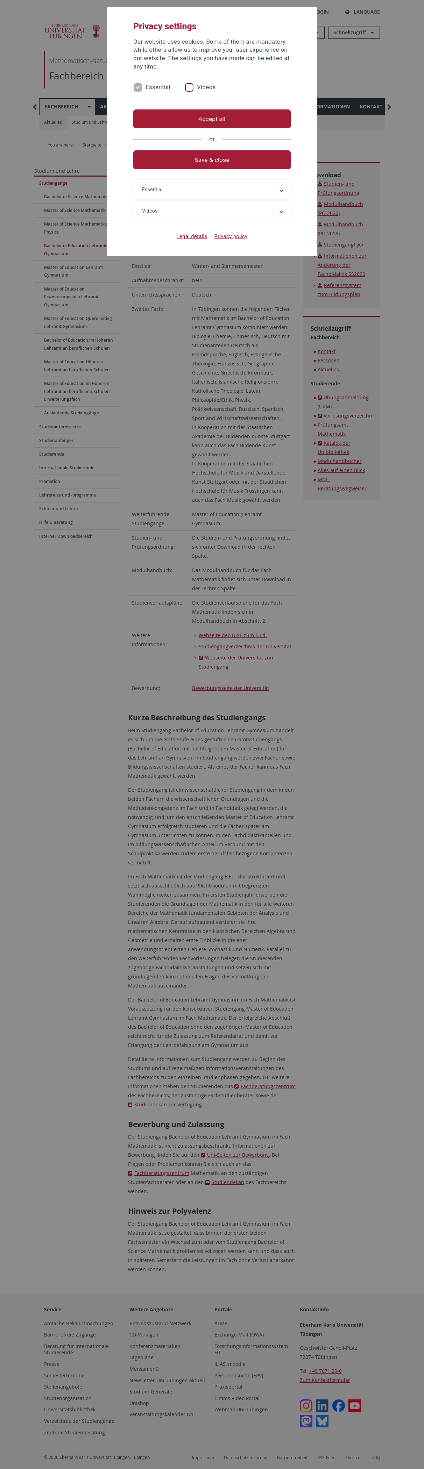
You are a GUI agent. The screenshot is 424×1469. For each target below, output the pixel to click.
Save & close (212, 159)
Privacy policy (230, 236)
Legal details (192, 236)
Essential (158, 87)
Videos (206, 87)
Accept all (211, 118)
